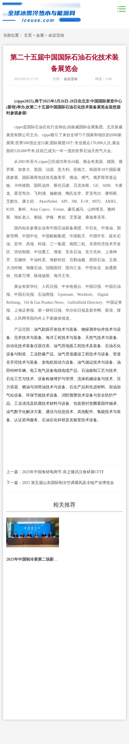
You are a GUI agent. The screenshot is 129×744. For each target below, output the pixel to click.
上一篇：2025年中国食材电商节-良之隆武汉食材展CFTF (55, 472)
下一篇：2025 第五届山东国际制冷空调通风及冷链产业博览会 (60, 483)
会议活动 (56, 35)
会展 (40, 35)
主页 (28, 35)
